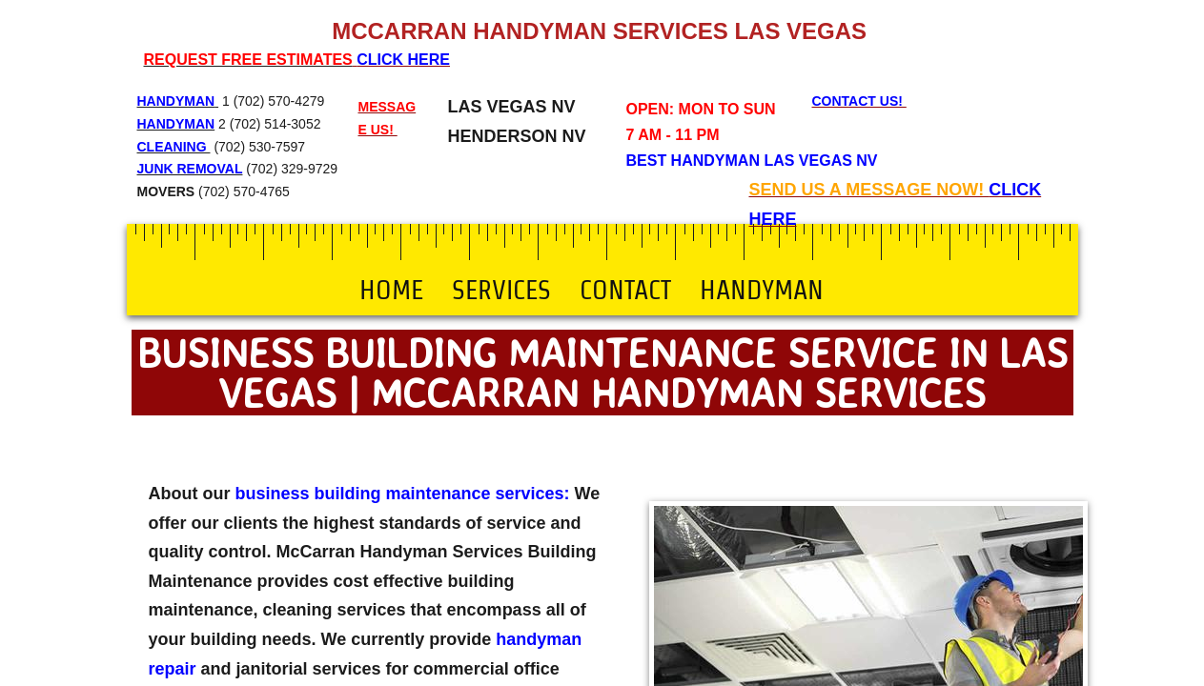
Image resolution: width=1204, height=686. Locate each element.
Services (501, 289)
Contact (625, 289)
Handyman (762, 289)
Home (391, 289)
